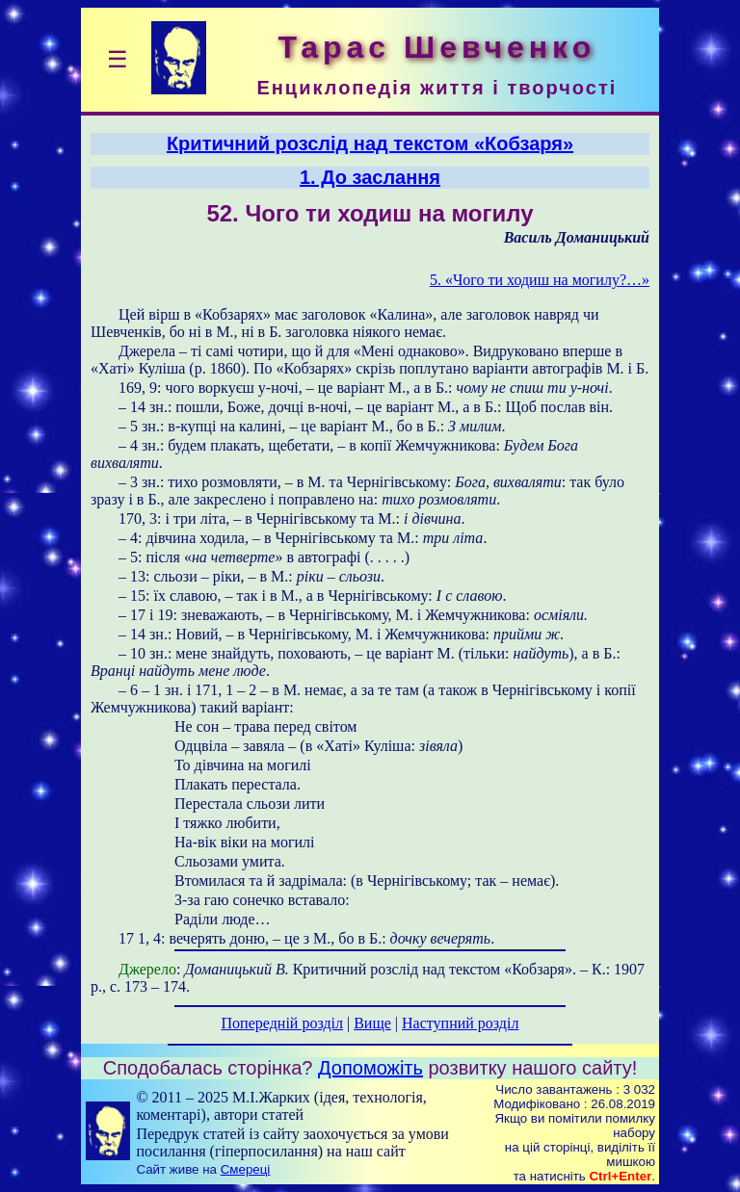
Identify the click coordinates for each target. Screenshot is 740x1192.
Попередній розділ (282, 1023)
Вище (372, 1023)
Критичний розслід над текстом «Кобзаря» (370, 143)
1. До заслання (370, 177)
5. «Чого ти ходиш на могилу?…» (539, 280)
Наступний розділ (460, 1023)
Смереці (246, 1169)
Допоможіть (370, 1067)
